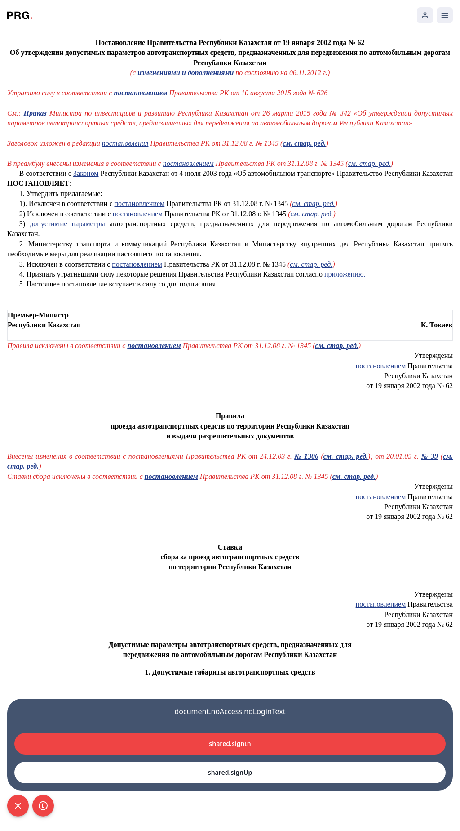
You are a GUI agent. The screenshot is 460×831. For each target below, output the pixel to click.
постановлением (140, 93)
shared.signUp (230, 772)
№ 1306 (306, 456)
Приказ (34, 113)
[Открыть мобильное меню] (445, 15)
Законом (85, 173)
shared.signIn (230, 743)
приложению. (345, 274)
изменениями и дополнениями (185, 72)
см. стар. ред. (304, 143)
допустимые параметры (67, 224)
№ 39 (429, 456)
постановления (125, 143)
